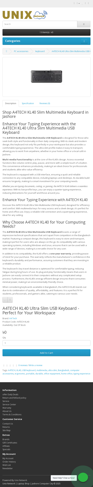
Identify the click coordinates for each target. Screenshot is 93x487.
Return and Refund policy (14, 397)
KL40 (19, 370)
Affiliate (6, 446)
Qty (4, 337)
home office (66, 373)
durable (39, 373)
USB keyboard (29, 370)
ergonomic (20, 373)
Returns (6, 427)
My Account (8, 458)
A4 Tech (13, 318)
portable (30, 373)
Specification (28, 103)
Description (10, 103)
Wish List (7, 465)
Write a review (35, 365)
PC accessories (21, 51)
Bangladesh (63, 370)
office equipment (52, 373)
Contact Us (8, 423)
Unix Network (20, 480)
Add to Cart (46, 352)
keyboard (40, 51)
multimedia (42, 370)
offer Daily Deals (10, 394)
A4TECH (12, 370)
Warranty (7, 407)
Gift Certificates (10, 442)
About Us (7, 411)
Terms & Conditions (12, 414)
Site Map (7, 430)
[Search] (83, 24)
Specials (6, 449)
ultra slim (52, 370)
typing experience (81, 373)
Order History (9, 461)
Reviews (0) (45, 103)
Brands (6, 439)
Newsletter (8, 468)
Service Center (9, 404)
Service (6, 401)
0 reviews (22, 365)
